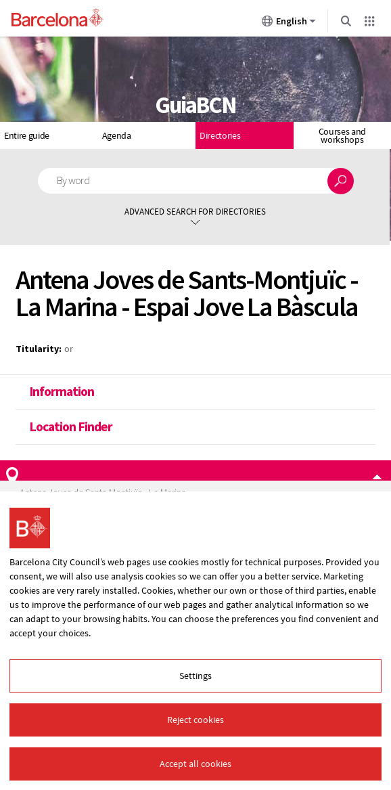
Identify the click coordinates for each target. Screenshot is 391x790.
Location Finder (70, 426)
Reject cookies (195, 720)
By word (73, 180)
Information (61, 391)
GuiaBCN (195, 105)
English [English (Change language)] (289, 23)
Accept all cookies (195, 764)
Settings (195, 676)
